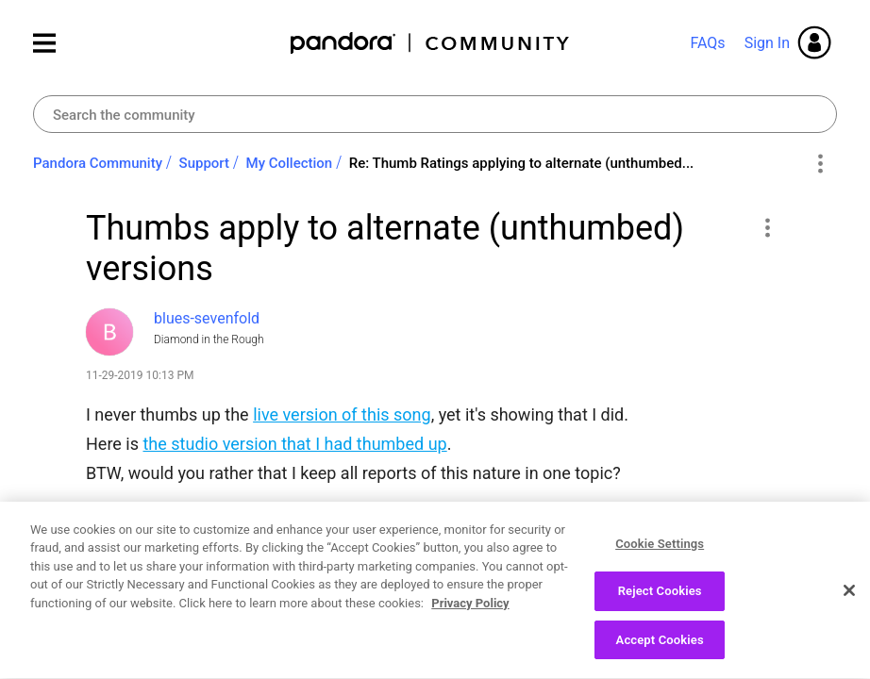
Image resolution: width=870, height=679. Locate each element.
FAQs (707, 43)
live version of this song (341, 414)
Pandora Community (431, 43)
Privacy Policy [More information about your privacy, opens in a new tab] (470, 644)
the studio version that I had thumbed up (294, 444)
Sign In (767, 43)
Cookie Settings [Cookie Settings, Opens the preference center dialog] (659, 584)
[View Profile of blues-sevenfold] (206, 318)
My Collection (289, 163)
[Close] (849, 631)
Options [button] (819, 164)
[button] (766, 227)
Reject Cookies (660, 631)
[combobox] (435, 114)
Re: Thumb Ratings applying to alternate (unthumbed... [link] (521, 163)
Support (204, 163)
